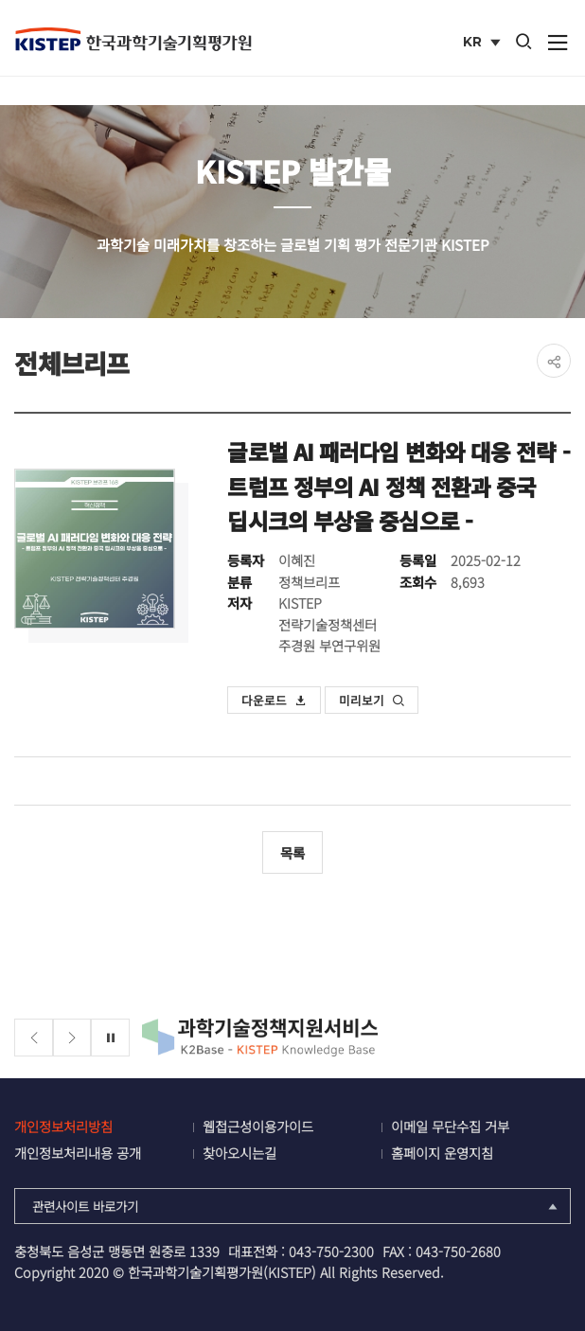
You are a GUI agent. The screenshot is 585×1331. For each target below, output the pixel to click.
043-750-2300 (331, 1251)
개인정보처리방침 (63, 1126)
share (554, 361)
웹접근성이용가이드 (258, 1126)
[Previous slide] (33, 1038)
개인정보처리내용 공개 (77, 1153)
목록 (292, 852)
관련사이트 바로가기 (296, 1206)
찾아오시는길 (239, 1153)
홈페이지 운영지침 (442, 1153)
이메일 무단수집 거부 (450, 1126)
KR (483, 43)
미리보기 (372, 700)
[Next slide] (72, 1038)
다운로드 (274, 700)
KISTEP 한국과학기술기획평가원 (132, 39)
